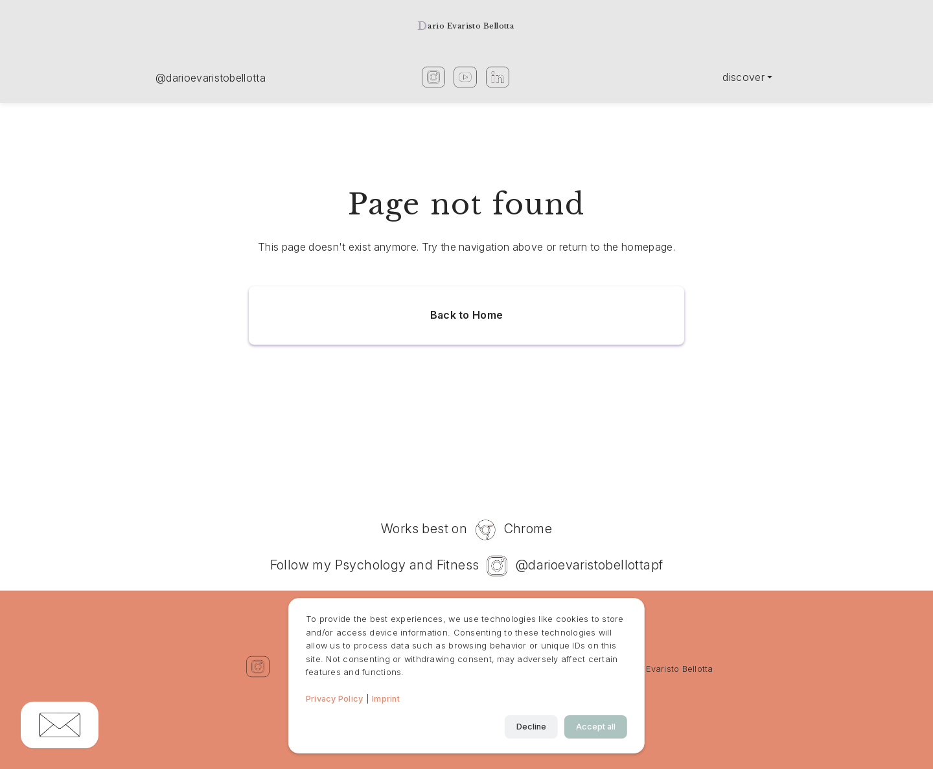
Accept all (596, 726)
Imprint (386, 699)
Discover (743, 77)
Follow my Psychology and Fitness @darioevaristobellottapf (466, 566)
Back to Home (466, 314)
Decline (531, 726)
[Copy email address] (59, 725)
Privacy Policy (334, 699)
